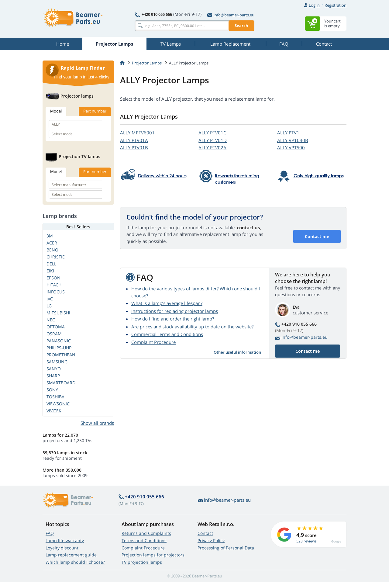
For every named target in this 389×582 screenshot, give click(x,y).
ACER (51, 243)
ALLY (137, 133)
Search (241, 25)
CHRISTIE (55, 257)
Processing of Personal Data (226, 548)
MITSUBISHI (58, 313)
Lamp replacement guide (71, 555)
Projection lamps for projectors (153, 555)
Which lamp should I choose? (75, 562)
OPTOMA (55, 327)
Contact (205, 533)
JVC (49, 299)
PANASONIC (58, 341)
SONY (52, 390)
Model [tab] (56, 111)
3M (49, 236)
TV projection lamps (142, 562)
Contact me (317, 236)
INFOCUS (55, 292)
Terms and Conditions (144, 540)
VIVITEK (53, 411)
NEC (50, 320)
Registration (335, 5)
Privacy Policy (211, 540)
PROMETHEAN (60, 355)
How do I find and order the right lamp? (172, 319)
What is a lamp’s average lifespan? (166, 303)
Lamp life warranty (65, 540)
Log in (314, 5)
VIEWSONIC (58, 404)
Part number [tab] (94, 111)
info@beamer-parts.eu (230, 15)
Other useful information (237, 352)
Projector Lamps (147, 63)
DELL (51, 264)
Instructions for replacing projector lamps (174, 311)
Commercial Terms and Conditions (167, 334)
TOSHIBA (55, 397)
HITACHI (54, 285)
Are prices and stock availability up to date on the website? (192, 327)
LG (49, 306)
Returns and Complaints (146, 533)
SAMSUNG (56, 362)
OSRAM (54, 334)
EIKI (50, 271)
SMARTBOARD (60, 383)
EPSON (53, 278)
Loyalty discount (62, 548)
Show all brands (97, 423)
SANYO (53, 369)
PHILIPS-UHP (58, 348)
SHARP (53, 376)
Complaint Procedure (153, 342)
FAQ (50, 533)
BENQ (52, 250)
